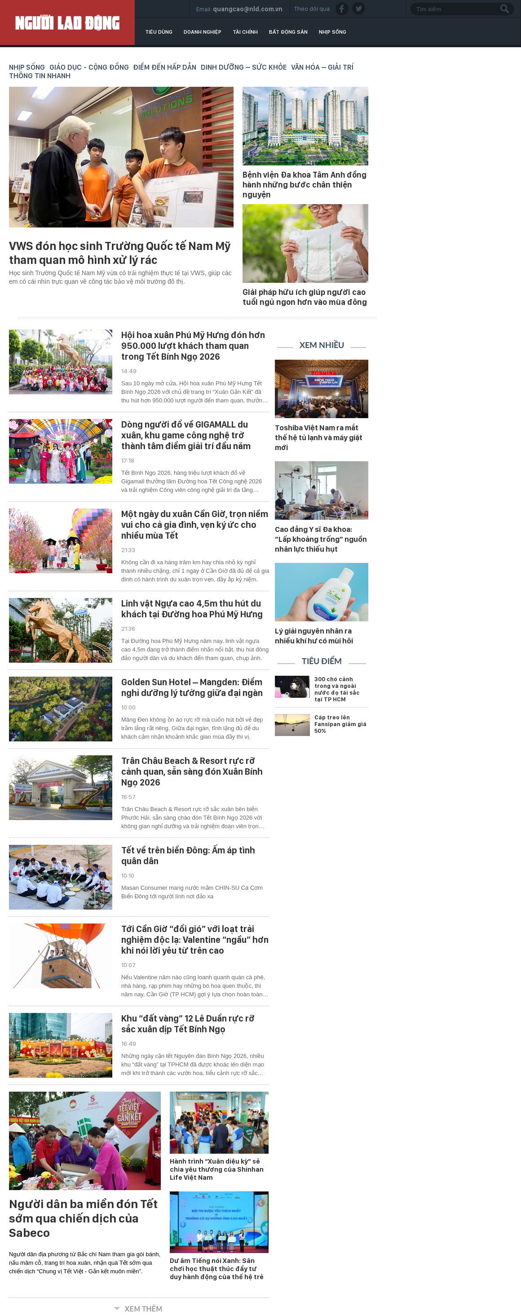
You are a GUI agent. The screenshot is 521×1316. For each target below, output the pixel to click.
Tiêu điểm (322, 662)
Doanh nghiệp (202, 32)
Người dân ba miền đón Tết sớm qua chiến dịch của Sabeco (83, 1218)
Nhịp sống (332, 32)
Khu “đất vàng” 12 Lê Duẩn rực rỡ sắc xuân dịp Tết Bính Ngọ (188, 1024)
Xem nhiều (322, 346)
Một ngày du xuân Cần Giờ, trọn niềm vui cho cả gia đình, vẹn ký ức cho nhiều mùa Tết (194, 525)
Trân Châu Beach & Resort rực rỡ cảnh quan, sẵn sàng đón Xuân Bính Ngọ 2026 (192, 771)
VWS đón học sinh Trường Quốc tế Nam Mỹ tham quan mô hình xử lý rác (119, 253)
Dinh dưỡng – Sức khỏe (244, 67)
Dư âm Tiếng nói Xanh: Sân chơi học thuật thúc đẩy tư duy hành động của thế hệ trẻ (217, 1269)
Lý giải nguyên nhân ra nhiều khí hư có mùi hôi (314, 635)
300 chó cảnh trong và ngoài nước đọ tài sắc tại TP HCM (337, 689)
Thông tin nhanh (40, 75)
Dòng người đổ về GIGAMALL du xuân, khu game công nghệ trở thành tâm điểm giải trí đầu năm (186, 435)
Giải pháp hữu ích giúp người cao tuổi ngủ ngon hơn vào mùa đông (305, 297)
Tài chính (245, 32)
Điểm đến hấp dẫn (164, 67)
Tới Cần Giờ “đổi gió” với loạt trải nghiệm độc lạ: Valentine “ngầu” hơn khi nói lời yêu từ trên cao (195, 939)
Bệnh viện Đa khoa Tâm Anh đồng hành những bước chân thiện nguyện (304, 184)
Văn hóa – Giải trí (322, 67)
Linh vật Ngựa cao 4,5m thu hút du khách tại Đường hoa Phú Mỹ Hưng (192, 609)
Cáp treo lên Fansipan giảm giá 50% (340, 724)
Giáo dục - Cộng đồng (89, 67)
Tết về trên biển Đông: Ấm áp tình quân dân (188, 855)
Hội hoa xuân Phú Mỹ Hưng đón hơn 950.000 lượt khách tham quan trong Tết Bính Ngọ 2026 (193, 346)
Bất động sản (288, 32)
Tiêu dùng (158, 32)
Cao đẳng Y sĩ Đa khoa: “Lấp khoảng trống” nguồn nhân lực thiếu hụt (321, 539)
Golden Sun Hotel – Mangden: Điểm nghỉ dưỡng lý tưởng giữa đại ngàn (192, 687)
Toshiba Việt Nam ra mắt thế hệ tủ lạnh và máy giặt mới (318, 437)
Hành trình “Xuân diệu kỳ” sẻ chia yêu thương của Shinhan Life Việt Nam (217, 1169)
